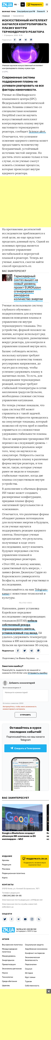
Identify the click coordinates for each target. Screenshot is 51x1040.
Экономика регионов (12, 969)
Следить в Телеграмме (25, 748)
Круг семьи (30, 977)
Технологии (7, 977)
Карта (4, 878)
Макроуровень (9, 956)
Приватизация (9, 964)
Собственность (32, 986)
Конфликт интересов (35, 953)
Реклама (6, 869)
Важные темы (9, 12)
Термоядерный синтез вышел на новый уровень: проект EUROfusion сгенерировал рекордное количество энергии (28, 287)
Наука (5, 973)
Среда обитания (9, 981)
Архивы (5, 860)
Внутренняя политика (12, 945)
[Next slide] (47, 11)
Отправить (25, 715)
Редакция (6, 864)
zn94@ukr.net (36, 900)
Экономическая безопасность (32, 958)
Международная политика (9, 950)
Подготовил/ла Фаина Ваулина (18, 658)
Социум (28, 969)
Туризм (28, 981)
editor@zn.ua (7, 907)
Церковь (6, 985)
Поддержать (35, 4)
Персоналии (31, 964)
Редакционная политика (13, 873)
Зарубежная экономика (36, 949)
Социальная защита (34, 945)
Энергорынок (8, 960)
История (29, 973)
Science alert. (37, 131)
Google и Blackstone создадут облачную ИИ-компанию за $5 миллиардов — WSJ (19, 836)
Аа (23, 4)
